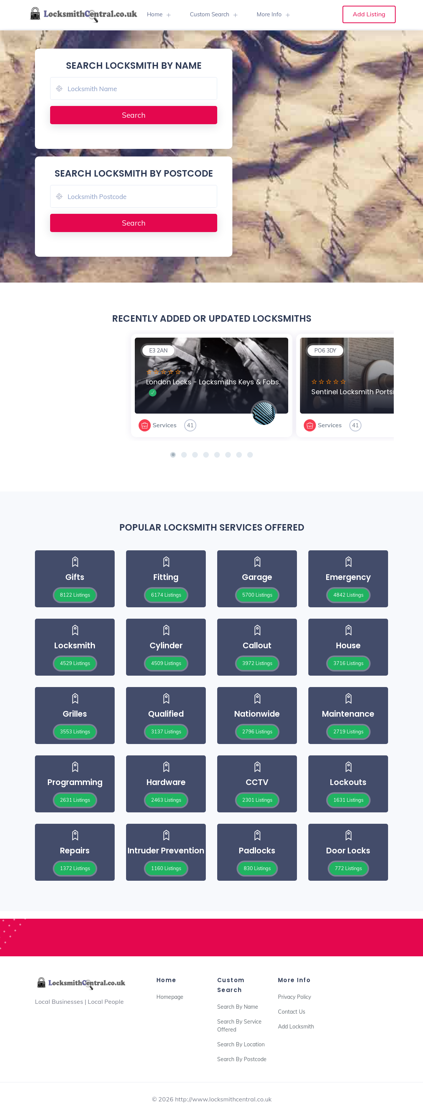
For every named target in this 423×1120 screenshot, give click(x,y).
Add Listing (369, 14)
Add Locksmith (296, 1026)
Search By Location (241, 1044)
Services (165, 425)
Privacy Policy (294, 997)
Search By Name (237, 1006)
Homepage (169, 997)
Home (155, 14)
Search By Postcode (242, 1059)
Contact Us (291, 1011)
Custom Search (209, 14)
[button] (172, 455)
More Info (269, 14)
